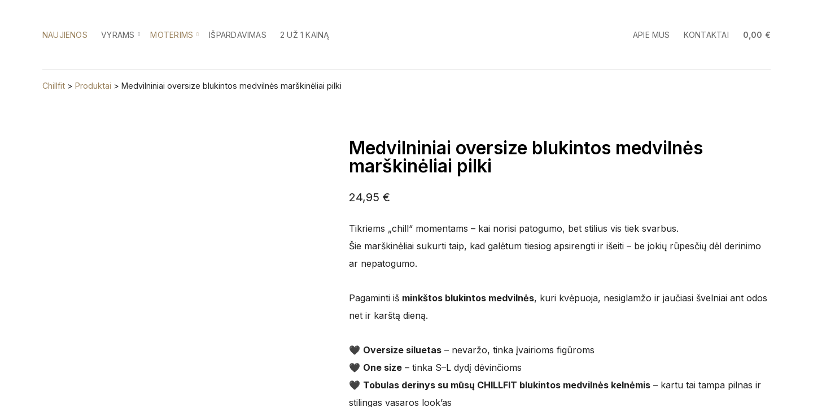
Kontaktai (706, 35)
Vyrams (117, 35)
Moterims (171, 35)
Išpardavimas (237, 35)
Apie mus (651, 35)
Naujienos (65, 35)
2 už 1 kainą (305, 35)
